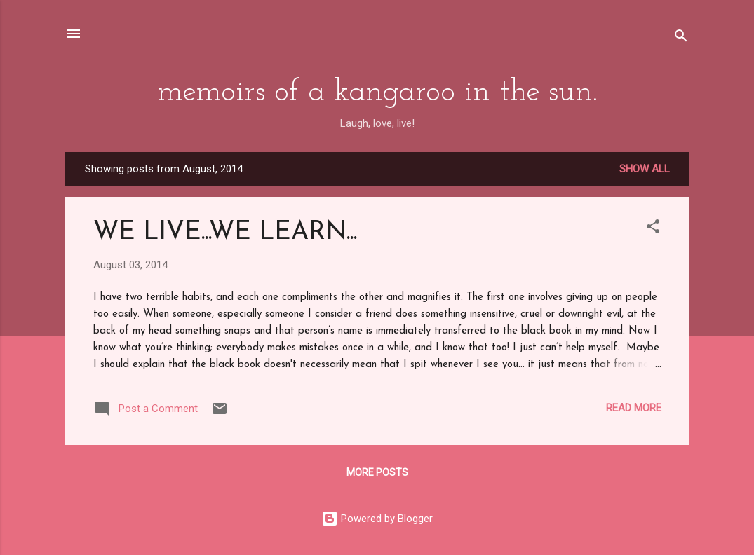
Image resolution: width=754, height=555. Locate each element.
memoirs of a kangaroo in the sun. (377, 92)
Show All (644, 169)
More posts (377, 472)
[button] (653, 229)
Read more (633, 408)
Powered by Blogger (377, 518)
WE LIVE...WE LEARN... (225, 232)
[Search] (681, 38)
